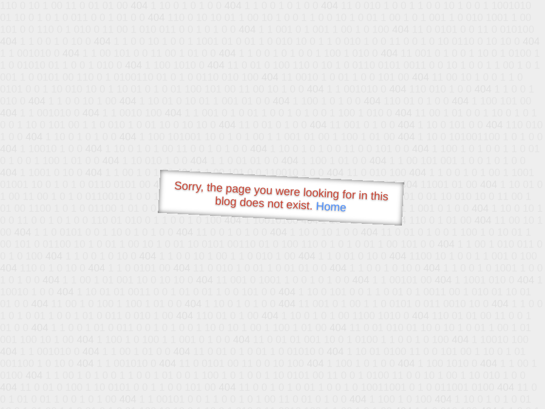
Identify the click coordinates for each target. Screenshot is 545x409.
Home (331, 206)
